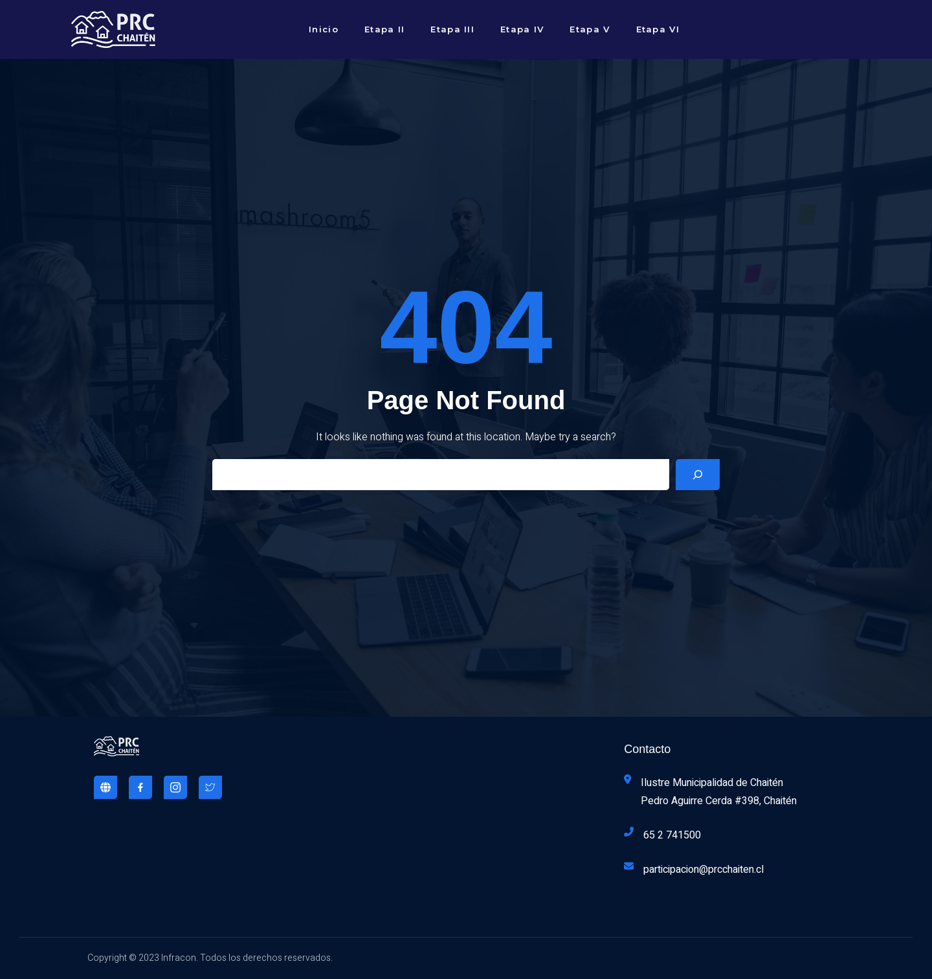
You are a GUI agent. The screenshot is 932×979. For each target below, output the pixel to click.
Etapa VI (658, 29)
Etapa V (590, 29)
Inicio (323, 29)
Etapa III (452, 29)
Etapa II (384, 29)
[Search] (698, 474)
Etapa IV (522, 29)
